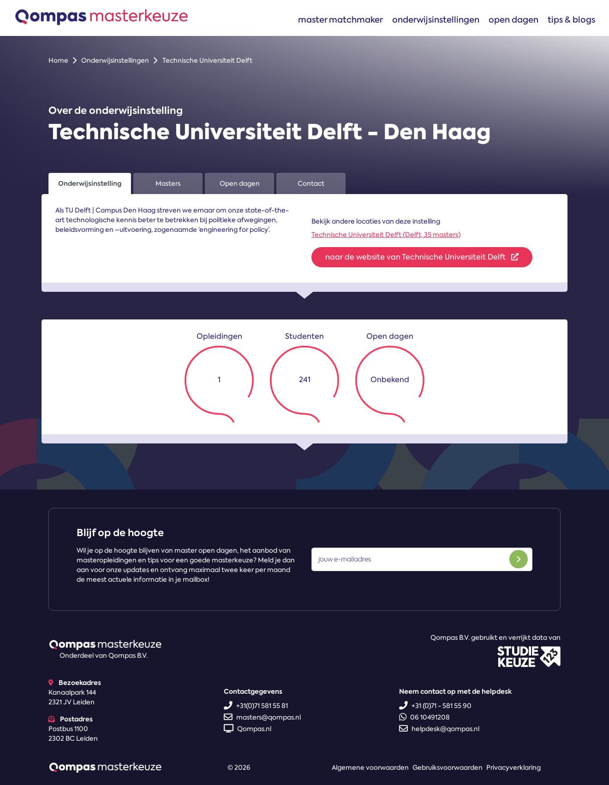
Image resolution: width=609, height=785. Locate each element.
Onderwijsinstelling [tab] (89, 183)
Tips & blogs (571, 19)
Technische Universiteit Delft (207, 60)
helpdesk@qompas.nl (439, 729)
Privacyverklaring (513, 767)
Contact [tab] (311, 183)
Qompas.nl (247, 729)
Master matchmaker (340, 19)
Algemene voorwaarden (370, 767)
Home (58, 60)
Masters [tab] (167, 183)
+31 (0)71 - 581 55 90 (435, 706)
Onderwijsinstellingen (435, 19)
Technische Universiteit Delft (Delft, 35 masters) (385, 234)
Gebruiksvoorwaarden (447, 767)
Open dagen (513, 19)
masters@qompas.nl (262, 717)
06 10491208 (424, 717)
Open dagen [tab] (240, 183)
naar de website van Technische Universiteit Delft (422, 257)
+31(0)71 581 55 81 (256, 706)
